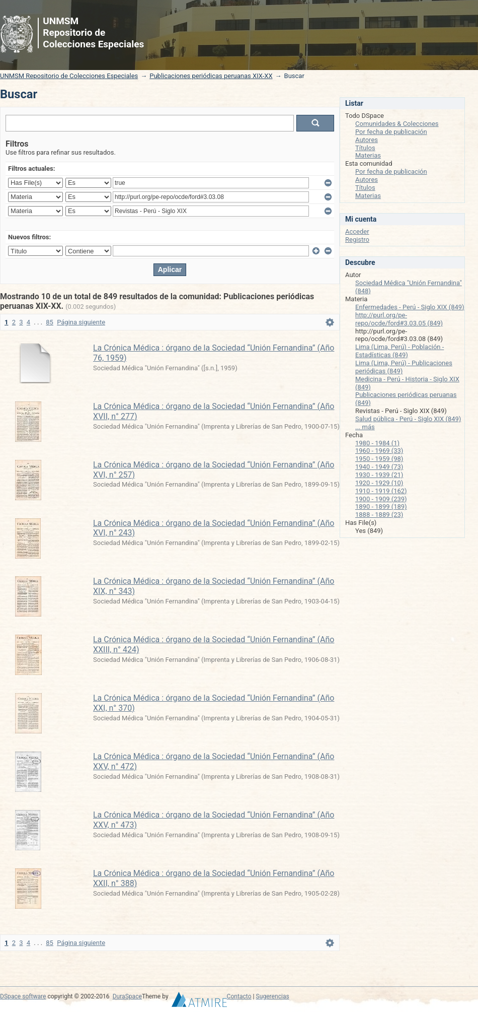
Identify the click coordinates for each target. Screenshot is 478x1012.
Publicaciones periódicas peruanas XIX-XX (210, 76)
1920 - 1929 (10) (379, 483)
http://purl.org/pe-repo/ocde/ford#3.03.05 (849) (399, 319)
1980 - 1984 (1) (377, 443)
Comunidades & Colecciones (397, 123)
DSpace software (23, 996)
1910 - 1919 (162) (381, 491)
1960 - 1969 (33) (379, 450)
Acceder (357, 231)
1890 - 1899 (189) (381, 506)
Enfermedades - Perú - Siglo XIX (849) (409, 307)
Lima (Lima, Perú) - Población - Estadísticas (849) (399, 351)
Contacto (239, 996)
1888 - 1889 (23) (379, 514)
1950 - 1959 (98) (379, 458)
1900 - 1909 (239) (381, 499)
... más (365, 427)
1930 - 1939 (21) (379, 475)
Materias (368, 155)
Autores (366, 140)
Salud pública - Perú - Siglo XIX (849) (408, 419)
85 (49, 322)
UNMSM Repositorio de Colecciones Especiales (69, 76)
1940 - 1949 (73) (379, 466)
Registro (357, 239)
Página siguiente (81, 322)
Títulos (365, 148)
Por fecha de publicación (391, 132)
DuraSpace (127, 996)
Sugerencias (272, 996)
